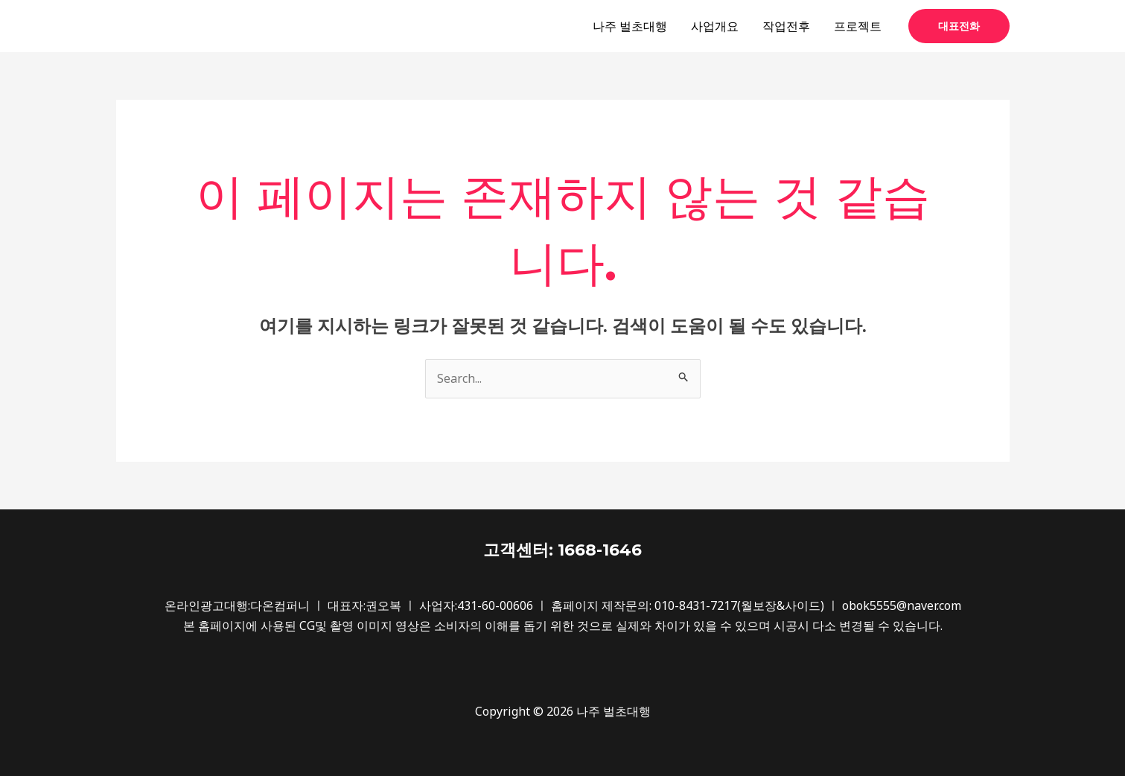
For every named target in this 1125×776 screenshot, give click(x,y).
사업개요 (715, 26)
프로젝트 (858, 26)
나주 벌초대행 (630, 26)
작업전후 (786, 26)
